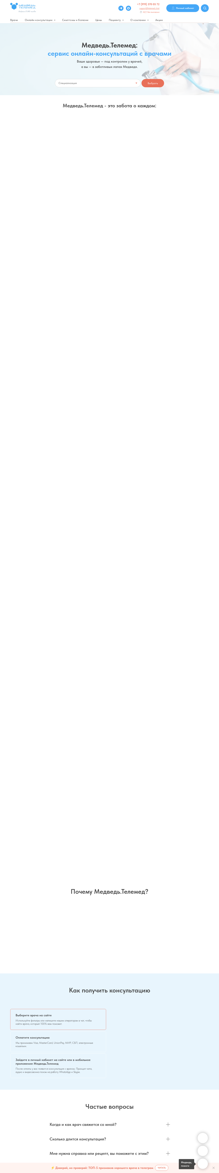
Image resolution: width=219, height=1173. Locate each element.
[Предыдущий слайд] (7, 817)
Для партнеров (140, 1108)
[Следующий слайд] (211, 817)
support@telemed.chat (149, 8)
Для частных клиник (142, 1098)
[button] (35, 249)
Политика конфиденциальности (78, 1113)
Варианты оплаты (71, 1099)
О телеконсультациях (73, 1118)
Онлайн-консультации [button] (39, 20)
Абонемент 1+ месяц (85, 215)
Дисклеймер (68, 1109)
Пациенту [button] (115, 20)
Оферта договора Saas (74, 1128)
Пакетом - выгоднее (132, 215)
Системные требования (196, 1103)
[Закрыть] (214, 1168)
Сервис (188, 1094)
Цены (98, 20)
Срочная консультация (167, 150)
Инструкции (190, 1108)
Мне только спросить (102, 150)
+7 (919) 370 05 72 (148, 4)
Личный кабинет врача (144, 1113)
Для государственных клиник (147, 1103)
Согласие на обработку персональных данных (86, 1123)
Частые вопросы (70, 1094)
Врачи (14, 20)
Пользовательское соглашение (78, 1104)
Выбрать (153, 83)
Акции (159, 20)
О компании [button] (138, 20)
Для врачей (138, 1094)
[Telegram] (121, 8)
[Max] (128, 8)
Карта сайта (190, 1113)
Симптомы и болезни (75, 20)
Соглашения (190, 1098)
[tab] (58, 575)
